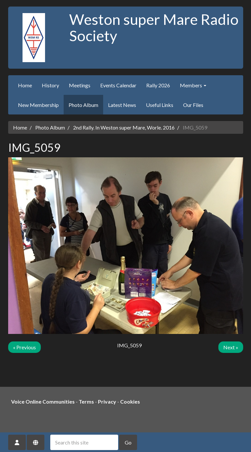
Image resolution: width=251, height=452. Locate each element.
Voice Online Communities (43, 401)
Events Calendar (118, 85)
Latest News (122, 105)
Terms (86, 401)
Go (128, 442)
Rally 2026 (158, 85)
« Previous (24, 347)
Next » (230, 347)
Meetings (79, 85)
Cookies (130, 401)
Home (25, 85)
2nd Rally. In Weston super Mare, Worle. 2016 (124, 127)
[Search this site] (84, 442)
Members (193, 85)
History (50, 85)
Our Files (193, 105)
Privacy (107, 401)
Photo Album (83, 105)
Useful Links (159, 105)
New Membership (38, 105)
